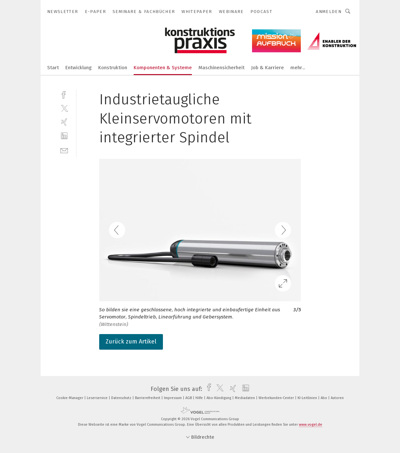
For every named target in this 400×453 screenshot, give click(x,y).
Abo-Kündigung (219, 398)
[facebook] (64, 94)
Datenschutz (121, 398)
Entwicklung (78, 68)
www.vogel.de (310, 424)
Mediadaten (245, 398)
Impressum (173, 398)
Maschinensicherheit (221, 68)
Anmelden (328, 11)
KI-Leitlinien (308, 398)
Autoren (337, 398)
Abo (324, 398)
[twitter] (64, 108)
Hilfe (199, 398)
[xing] (64, 122)
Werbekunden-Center (277, 398)
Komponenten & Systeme (163, 68)
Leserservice (98, 398)
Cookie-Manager (70, 398)
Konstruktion (112, 68)
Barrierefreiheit (148, 398)
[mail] (64, 150)
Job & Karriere (267, 68)
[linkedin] (64, 136)
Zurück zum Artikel (131, 341)
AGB (189, 398)
